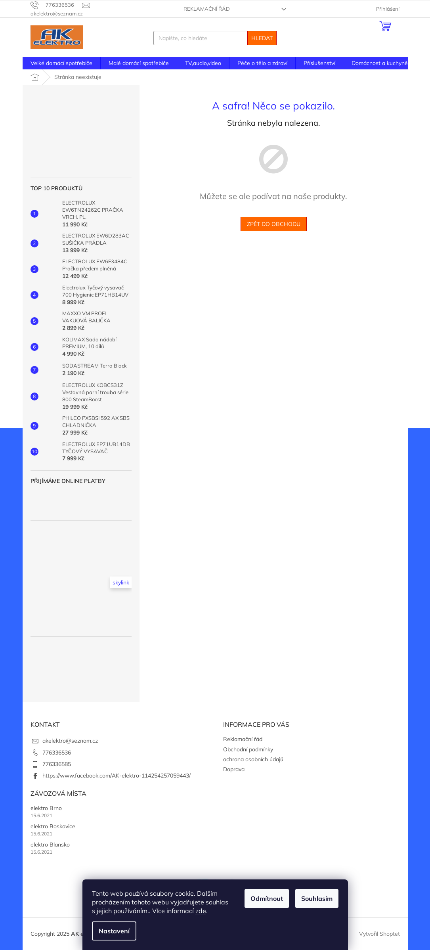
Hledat (262, 38)
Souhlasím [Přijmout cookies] (317, 898)
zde (200, 911)
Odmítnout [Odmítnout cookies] (266, 898)
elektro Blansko (50, 844)
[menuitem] (61, 63)
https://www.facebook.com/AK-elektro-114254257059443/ (116, 775)
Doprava (234, 769)
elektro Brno (46, 808)
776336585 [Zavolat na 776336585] (56, 764)
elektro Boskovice (53, 826)
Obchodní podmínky (248, 749)
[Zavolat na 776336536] (56, 5)
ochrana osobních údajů (253, 759)
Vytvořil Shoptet (379, 933)
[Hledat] (215, 38)
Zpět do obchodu (273, 224)
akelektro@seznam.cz (70, 740)
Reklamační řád (206, 9)
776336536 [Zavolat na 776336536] (56, 752)
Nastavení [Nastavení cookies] (114, 931)
